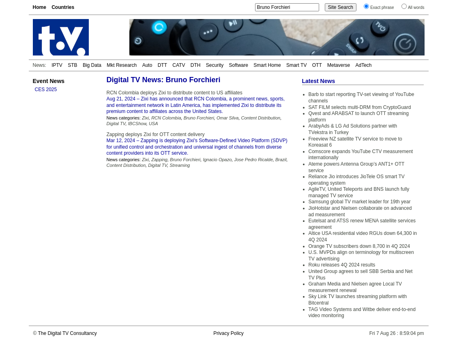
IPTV (56, 65)
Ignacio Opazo (217, 159)
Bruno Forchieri (199, 117)
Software (238, 65)
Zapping (159, 159)
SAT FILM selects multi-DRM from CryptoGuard (360, 107)
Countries (62, 7)
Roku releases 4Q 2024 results (342, 265)
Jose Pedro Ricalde (253, 159)
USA (153, 123)
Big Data (92, 65)
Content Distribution (261, 117)
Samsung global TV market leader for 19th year (360, 202)
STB (72, 65)
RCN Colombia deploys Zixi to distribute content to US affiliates (174, 93)
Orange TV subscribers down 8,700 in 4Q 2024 (359, 246)
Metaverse (338, 65)
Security (214, 65)
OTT (317, 65)
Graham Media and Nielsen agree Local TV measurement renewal (355, 287)
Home (39, 7)
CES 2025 (46, 89)
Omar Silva (227, 117)
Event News (49, 81)
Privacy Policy (228, 333)
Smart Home (267, 65)
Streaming (179, 165)
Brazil (281, 159)
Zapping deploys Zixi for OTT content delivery (156, 134)
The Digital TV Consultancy (67, 333)
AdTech (363, 65)
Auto (147, 65)
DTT (162, 65)
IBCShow (137, 123)
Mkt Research (122, 65)
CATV (178, 65)
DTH (196, 65)
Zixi (145, 117)
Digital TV (116, 123)
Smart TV (296, 65)
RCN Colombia (166, 117)
